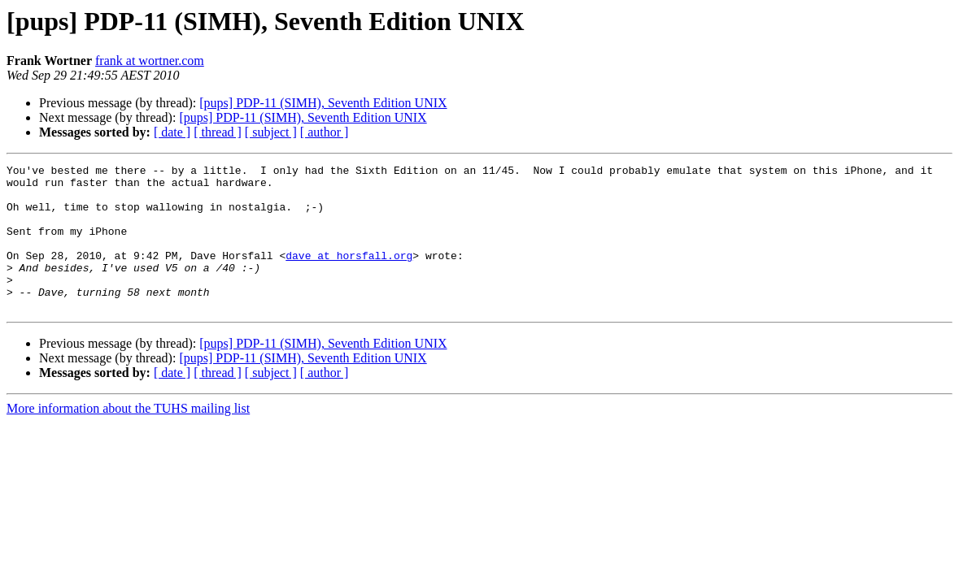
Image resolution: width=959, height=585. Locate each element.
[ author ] (324, 132)
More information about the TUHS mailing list (128, 437)
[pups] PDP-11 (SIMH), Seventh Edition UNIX (323, 103)
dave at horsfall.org (349, 274)
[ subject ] (271, 132)
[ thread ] (218, 132)
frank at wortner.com (149, 60)
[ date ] (172, 132)
